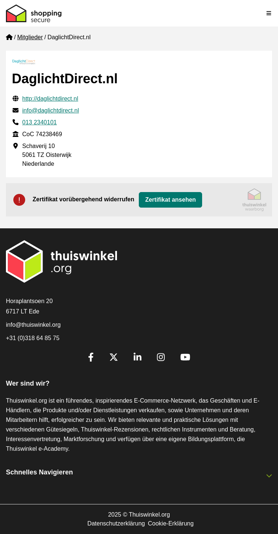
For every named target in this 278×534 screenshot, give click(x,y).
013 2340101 (39, 122)
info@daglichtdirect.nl (50, 110)
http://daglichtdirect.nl (50, 98)
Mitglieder (30, 37)
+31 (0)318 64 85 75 (33, 338)
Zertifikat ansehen (170, 200)
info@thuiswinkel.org (33, 325)
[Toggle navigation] (269, 13)
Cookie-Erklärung (171, 523)
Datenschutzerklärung (116, 523)
